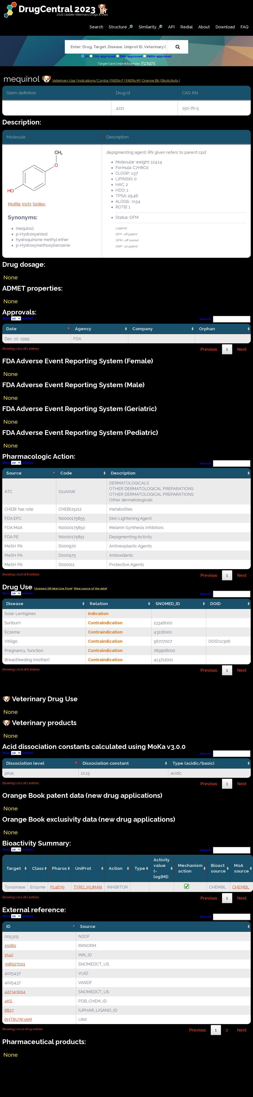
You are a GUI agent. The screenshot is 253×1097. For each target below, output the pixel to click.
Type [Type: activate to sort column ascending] (139, 868)
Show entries (17, 318)
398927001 (15, 964)
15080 (10, 945)
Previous (208, 349)
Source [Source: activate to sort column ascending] (87, 926)
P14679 (57, 887)
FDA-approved (104, 56)
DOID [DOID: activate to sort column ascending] (215, 603)
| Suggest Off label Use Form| (53, 588)
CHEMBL (240, 887)
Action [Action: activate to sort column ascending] (115, 868)
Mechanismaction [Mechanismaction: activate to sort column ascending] (190, 868)
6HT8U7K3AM (18, 1019)
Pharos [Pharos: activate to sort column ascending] (59, 868)
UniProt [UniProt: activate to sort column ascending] (83, 868)
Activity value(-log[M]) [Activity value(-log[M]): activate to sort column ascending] (162, 868)
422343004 (15, 991)
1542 (9, 954)
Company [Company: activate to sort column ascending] (142, 328)
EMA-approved (131, 56)
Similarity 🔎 (151, 27)
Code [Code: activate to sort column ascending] (66, 472)
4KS (8, 1001)
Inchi (26, 204)
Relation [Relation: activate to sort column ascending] (99, 603)
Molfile (14, 204)
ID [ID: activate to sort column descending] (8, 926)
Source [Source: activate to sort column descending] (14, 472)
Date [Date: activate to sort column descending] (11, 328)
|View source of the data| (90, 588)
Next (241, 349)
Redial (186, 27)
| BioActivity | (170, 81)
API (171, 27)
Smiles (39, 204)
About (204, 27)
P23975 (148, 63)
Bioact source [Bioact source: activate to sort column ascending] (218, 868)
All (87, 56)
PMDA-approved (159, 56)
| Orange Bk (150, 81)
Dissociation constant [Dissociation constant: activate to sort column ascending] (106, 763)
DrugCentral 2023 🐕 (63, 9)
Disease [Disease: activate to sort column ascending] (14, 603)
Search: (225, 319)
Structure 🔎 (121, 27)
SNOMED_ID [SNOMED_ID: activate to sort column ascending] (168, 603)
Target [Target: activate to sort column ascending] (13, 868)
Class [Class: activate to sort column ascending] (38, 868)
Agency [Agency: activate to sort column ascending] (83, 328)
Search (96, 27)
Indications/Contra (93, 81)
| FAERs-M (132, 81)
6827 (9, 1010)
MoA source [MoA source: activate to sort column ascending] (241, 868)
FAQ (244, 27)
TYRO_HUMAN (87, 887)
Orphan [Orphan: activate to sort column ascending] (207, 328)
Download (225, 27)
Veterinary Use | (65, 81)
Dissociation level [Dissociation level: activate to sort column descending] (25, 763)
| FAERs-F (116, 81)
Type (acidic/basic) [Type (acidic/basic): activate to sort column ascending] (193, 763)
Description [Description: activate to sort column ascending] (123, 472)
